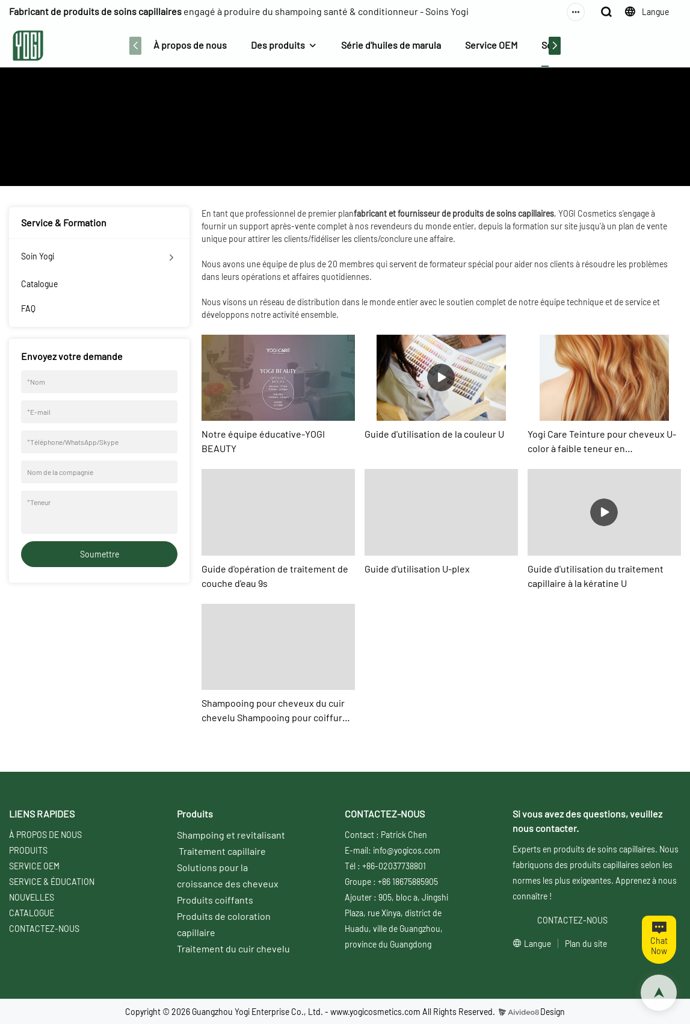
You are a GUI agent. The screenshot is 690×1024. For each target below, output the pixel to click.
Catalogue (39, 284)
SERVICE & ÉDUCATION (51, 882)
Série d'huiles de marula (391, 45)
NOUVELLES (31, 897)
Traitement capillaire (222, 851)
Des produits (278, 45)
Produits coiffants (215, 899)
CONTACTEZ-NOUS (44, 928)
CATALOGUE (31, 913)
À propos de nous (190, 45)
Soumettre (99, 554)
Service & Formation (381, 145)
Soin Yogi (37, 256)
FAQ (28, 308)
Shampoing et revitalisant (231, 834)
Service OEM (491, 45)
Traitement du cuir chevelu (233, 948)
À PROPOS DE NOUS (45, 835)
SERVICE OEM (34, 866)
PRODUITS (28, 850)
